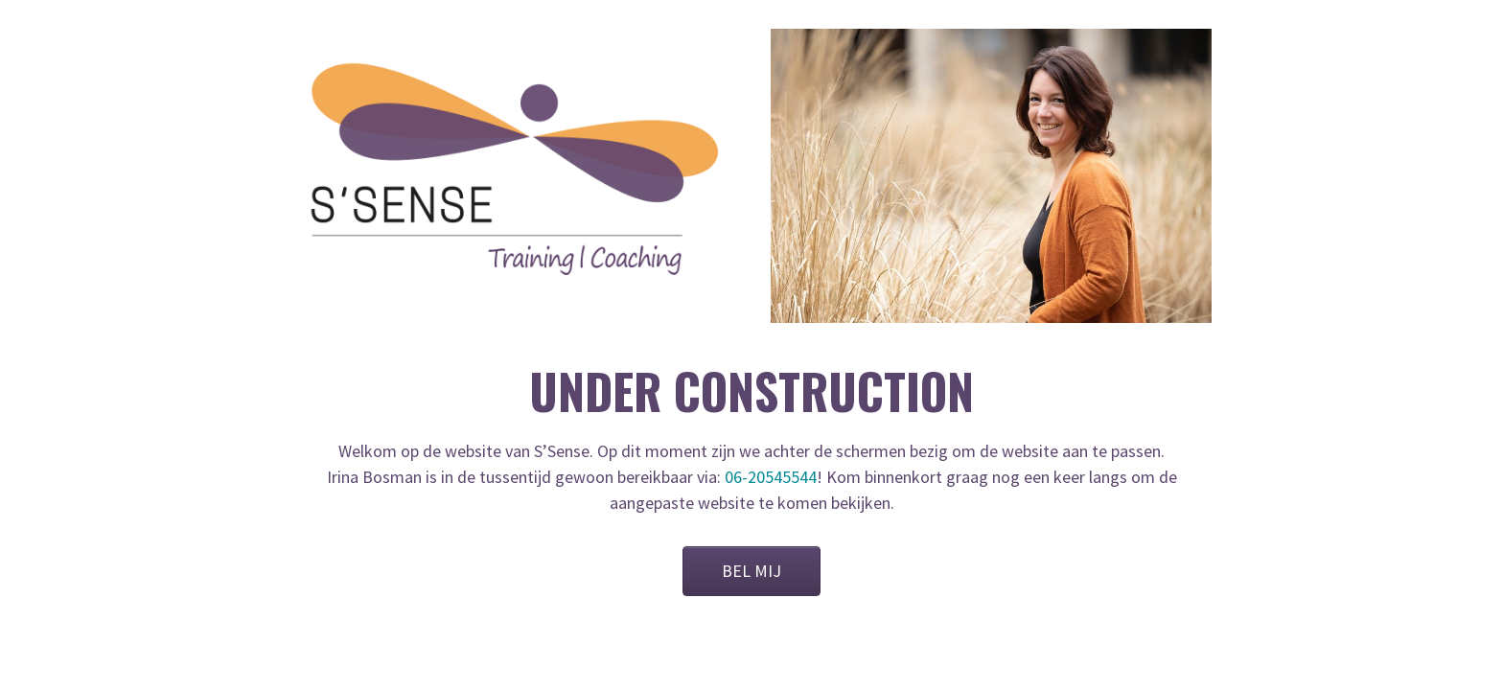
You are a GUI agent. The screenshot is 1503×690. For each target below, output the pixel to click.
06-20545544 (771, 477)
